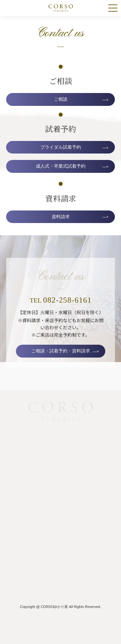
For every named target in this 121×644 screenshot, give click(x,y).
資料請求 (61, 216)
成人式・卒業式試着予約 (61, 166)
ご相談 (60, 99)
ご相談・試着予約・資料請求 (60, 350)
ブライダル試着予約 (60, 147)
